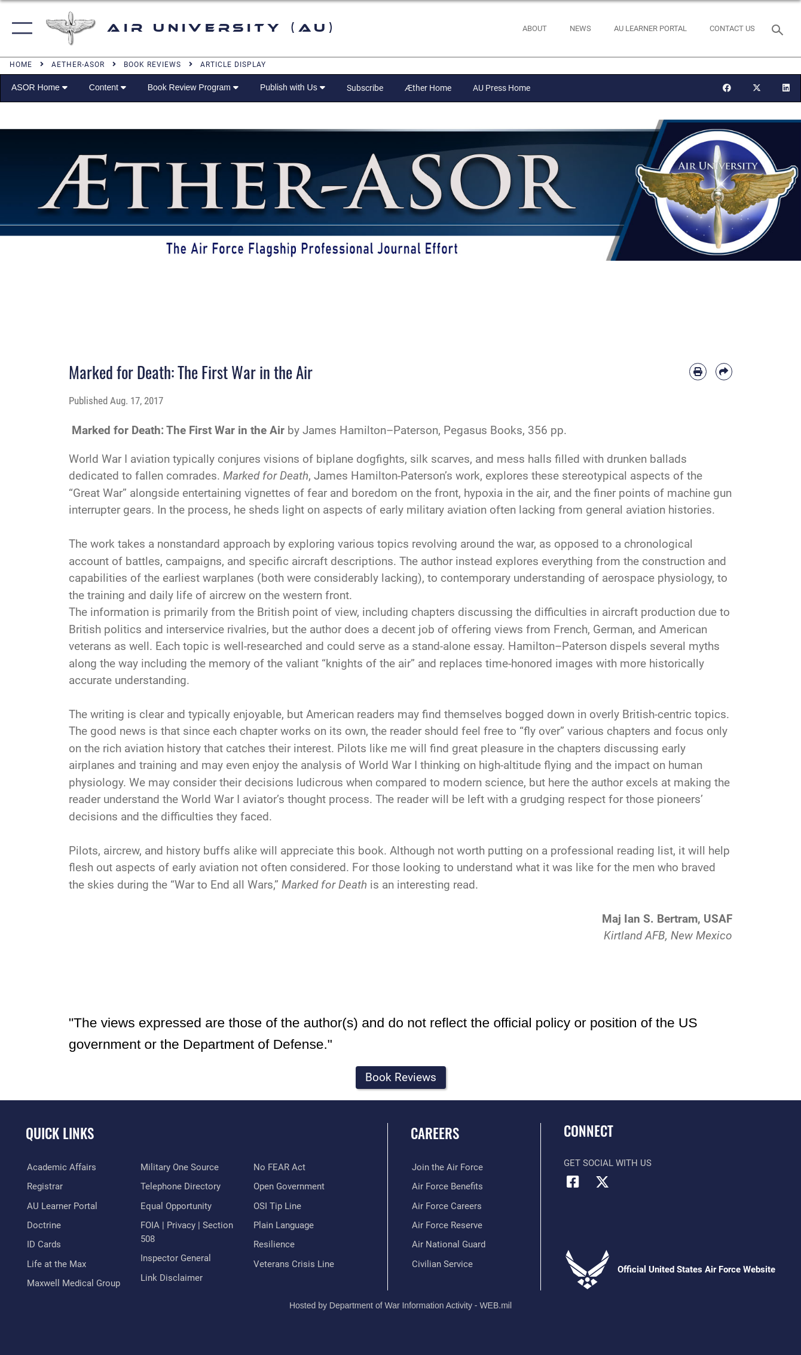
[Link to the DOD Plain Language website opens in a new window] (284, 1225)
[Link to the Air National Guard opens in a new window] (447, 1244)
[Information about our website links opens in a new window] (171, 1277)
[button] (19, 28)
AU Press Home (501, 88)
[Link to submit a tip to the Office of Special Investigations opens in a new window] (278, 1206)
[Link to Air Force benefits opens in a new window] (446, 1186)
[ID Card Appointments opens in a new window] (43, 1244)
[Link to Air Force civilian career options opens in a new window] (441, 1264)
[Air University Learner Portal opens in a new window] (61, 1206)
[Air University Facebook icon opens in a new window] (573, 1182)
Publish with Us (292, 87)
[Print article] (697, 371)
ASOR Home (39, 87)
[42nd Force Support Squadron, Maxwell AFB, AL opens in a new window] (55, 1264)
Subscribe (365, 88)
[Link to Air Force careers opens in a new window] (446, 1206)
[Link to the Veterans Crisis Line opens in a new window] (294, 1264)
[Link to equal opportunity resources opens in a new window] (175, 1206)
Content (107, 87)
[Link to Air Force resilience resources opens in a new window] (274, 1244)
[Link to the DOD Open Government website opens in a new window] (289, 1186)
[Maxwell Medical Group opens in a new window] (72, 1283)
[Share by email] (724, 371)
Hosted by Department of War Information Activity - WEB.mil (400, 1305)
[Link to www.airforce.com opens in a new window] (446, 1167)
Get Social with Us (608, 1163)
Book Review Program (193, 87)
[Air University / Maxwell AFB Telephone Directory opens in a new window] (180, 1186)
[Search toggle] (779, 29)
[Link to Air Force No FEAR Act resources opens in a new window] (280, 1167)
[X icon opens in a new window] (602, 1182)
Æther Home (428, 88)
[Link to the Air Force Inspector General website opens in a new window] (175, 1258)
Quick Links (60, 1134)
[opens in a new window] (650, 28)
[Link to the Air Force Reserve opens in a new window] (446, 1225)
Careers (435, 1134)
